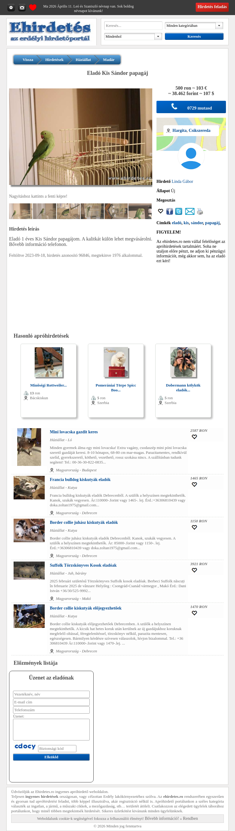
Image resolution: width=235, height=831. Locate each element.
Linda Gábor (182, 181)
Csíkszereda (200, 130)
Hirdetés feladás (212, 7)
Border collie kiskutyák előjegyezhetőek (85, 608)
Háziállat (83, 59)
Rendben (190, 818)
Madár (108, 59)
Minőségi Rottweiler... (48, 385)
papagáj (212, 223)
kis (186, 223)
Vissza (28, 59)
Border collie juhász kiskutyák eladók (84, 522)
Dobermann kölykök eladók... (183, 387)
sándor (197, 223)
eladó (177, 223)
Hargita (179, 130)
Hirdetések (54, 59)
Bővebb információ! (162, 818)
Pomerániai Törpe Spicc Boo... (115, 387)
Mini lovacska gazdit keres (74, 432)
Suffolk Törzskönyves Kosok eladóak (83, 565)
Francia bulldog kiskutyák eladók (80, 479)
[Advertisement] (191, 298)
